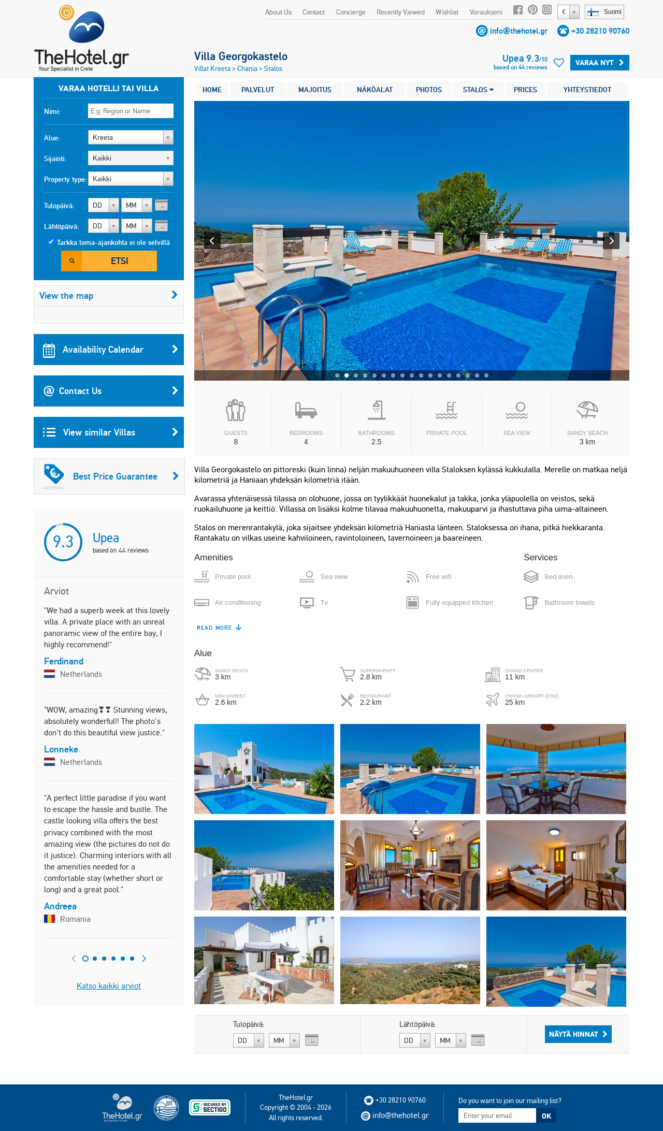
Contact (313, 12)
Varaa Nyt (599, 62)
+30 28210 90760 (600, 30)
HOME (212, 89)
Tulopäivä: (59, 205)
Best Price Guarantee (110, 476)
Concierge (351, 12)
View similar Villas (111, 432)
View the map (108, 295)
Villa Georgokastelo (240, 56)
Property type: (65, 179)
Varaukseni (486, 12)
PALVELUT (257, 89)
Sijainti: (55, 158)
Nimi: (52, 111)
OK (546, 1116)
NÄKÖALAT (375, 89)
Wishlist (447, 12)
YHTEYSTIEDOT (587, 89)
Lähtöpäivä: (61, 226)
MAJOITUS (315, 89)
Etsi (119, 261)
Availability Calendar (111, 349)
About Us (278, 12)
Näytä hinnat (578, 1034)
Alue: (52, 137)
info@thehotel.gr (518, 30)
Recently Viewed (401, 12)
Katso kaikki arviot (109, 986)
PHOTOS (429, 89)
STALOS (478, 89)
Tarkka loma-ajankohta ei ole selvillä (113, 242)
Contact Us (111, 391)
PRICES (525, 89)
